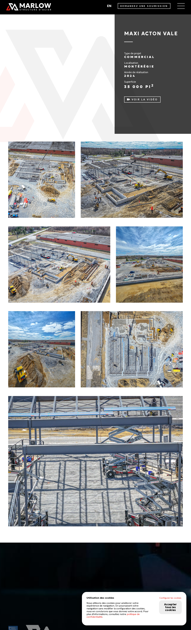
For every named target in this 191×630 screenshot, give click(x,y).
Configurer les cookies (170, 598)
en (109, 6)
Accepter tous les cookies (170, 607)
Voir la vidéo (142, 99)
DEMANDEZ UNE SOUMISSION (144, 6)
